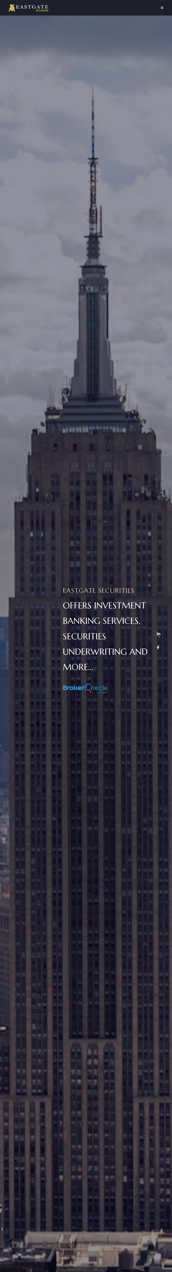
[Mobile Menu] (162, 8)
